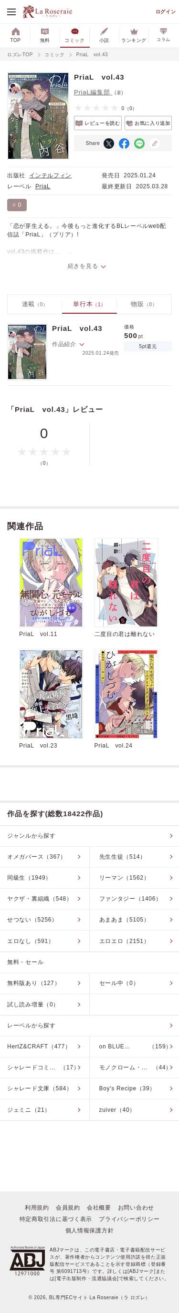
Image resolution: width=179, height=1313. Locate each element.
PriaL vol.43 (77, 328)
